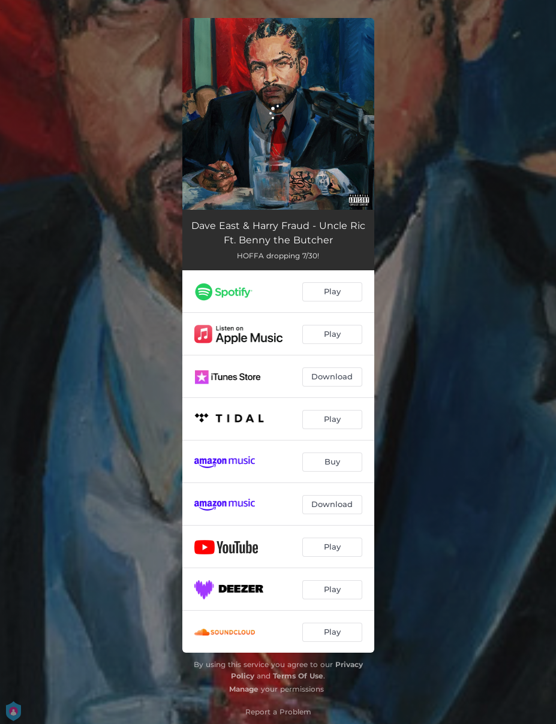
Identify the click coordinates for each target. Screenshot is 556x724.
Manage (244, 688)
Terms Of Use (298, 675)
